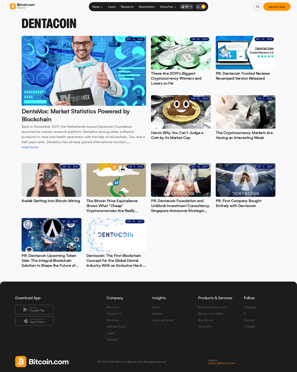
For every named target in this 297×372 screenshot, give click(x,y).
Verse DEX (205, 326)
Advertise (168, 7)
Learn (112, 7)
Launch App (277, 7)
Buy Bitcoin (205, 320)
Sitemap (112, 339)
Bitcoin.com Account (212, 307)
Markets (157, 313)
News (97, 7)
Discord (249, 320)
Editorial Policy (116, 326)
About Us (113, 307)
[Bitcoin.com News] (22, 6)
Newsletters (147, 7)
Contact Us (114, 313)
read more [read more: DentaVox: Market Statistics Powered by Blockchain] (30, 147)
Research (127, 7)
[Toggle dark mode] (200, 6)
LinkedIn (249, 326)
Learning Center (163, 320)
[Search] (258, 7)
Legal (110, 333)
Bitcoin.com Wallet (210, 313)
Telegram (250, 307)
